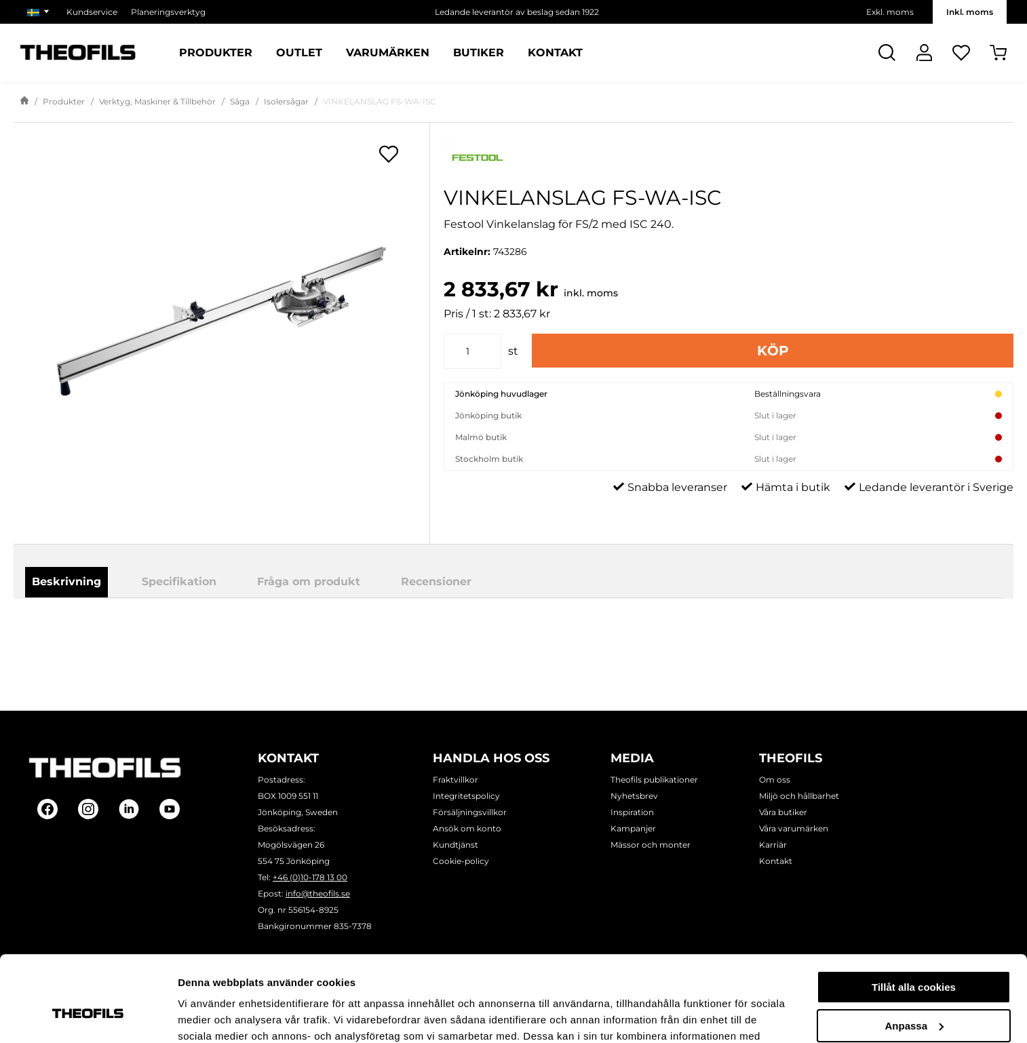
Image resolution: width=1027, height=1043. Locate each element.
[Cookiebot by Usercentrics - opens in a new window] (87, 1016)
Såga (240, 101)
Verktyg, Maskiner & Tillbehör (157, 101)
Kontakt (775, 861)
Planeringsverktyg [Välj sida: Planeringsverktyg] (168, 12)
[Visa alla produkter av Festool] (728, 157)
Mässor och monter (651, 845)
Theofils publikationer (654, 779)
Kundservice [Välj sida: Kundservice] (91, 12)
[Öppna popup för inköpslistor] (388, 154)
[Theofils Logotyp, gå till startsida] (78, 52)
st (513, 351)
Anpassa (914, 952)
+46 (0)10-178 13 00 (310, 877)
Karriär (773, 845)
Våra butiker (783, 812)
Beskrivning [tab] (66, 581)
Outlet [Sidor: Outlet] (299, 52)
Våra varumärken (793, 828)
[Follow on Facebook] (47, 809)
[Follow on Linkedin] (129, 809)
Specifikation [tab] (179, 581)
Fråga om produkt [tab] (308, 581)
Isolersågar (286, 101)
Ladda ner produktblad (583, 635)
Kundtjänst (455, 845)
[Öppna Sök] (886, 52)
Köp (773, 350)
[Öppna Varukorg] (998, 52)
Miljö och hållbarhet (799, 796)
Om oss (774, 779)
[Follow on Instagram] (88, 809)
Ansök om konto (467, 828)
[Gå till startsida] (24, 101)
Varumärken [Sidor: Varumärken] (387, 52)
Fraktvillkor (455, 779)
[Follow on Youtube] (169, 809)
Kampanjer (633, 828)
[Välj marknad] (40, 12)
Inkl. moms (969, 12)
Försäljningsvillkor (470, 812)
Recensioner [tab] (436, 581)
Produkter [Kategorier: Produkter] (215, 52)
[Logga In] (924, 52)
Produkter (64, 101)
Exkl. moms (890, 12)
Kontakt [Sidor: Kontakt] (555, 52)
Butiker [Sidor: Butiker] (478, 52)
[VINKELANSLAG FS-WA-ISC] (221, 321)
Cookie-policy (461, 861)
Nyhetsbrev (634, 796)
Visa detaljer (208, 1016)
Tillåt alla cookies (914, 914)
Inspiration (632, 812)
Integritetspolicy (466, 796)
